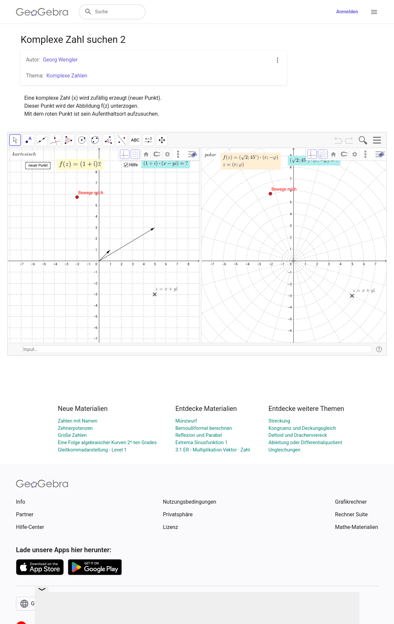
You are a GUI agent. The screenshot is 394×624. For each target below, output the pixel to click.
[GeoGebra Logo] (42, 12)
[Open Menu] (374, 12)
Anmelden (347, 12)
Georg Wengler (60, 60)
